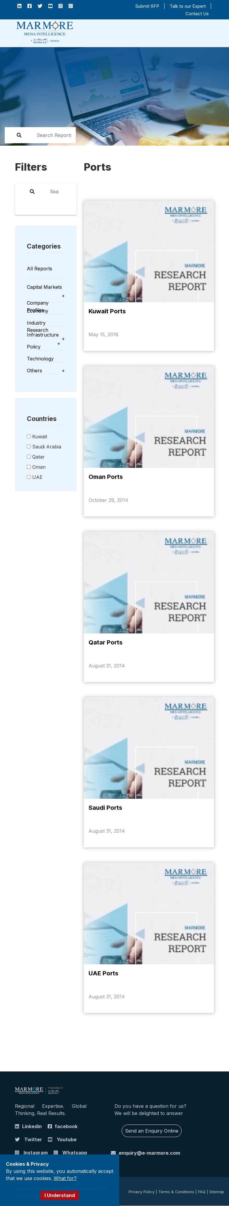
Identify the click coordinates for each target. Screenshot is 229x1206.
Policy (34, 347)
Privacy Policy (141, 1192)
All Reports (39, 269)
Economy (37, 311)
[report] (50, 135)
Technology (40, 359)
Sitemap (216, 1192)
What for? (65, 1178)
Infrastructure (43, 335)
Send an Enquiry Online (151, 1131)
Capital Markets (44, 287)
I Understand (59, 1195)
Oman (39, 467)
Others (34, 371)
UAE (37, 477)
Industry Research (37, 326)
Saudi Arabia (46, 447)
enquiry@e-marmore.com (149, 1153)
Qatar (38, 457)
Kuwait (39, 436)
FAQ (201, 1192)
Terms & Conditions (176, 1192)
